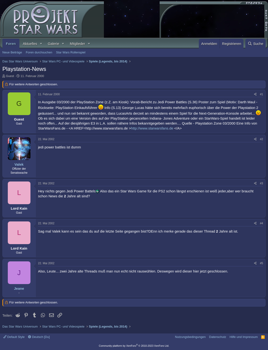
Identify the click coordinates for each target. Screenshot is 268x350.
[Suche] (255, 43)
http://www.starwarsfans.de (152, 128)
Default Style (14, 337)
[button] (41, 43)
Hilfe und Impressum (244, 337)
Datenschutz (217, 337)
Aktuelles (30, 44)
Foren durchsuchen (39, 52)
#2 (261, 139)
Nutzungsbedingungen (190, 337)
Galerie (53, 44)
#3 (261, 183)
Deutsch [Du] (39, 337)
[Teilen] (255, 94)
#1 (261, 94)
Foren (11, 44)
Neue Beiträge (12, 52)
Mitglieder (77, 44)
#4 (261, 223)
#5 (261, 263)
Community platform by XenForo (134, 345)
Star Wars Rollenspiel (70, 52)
